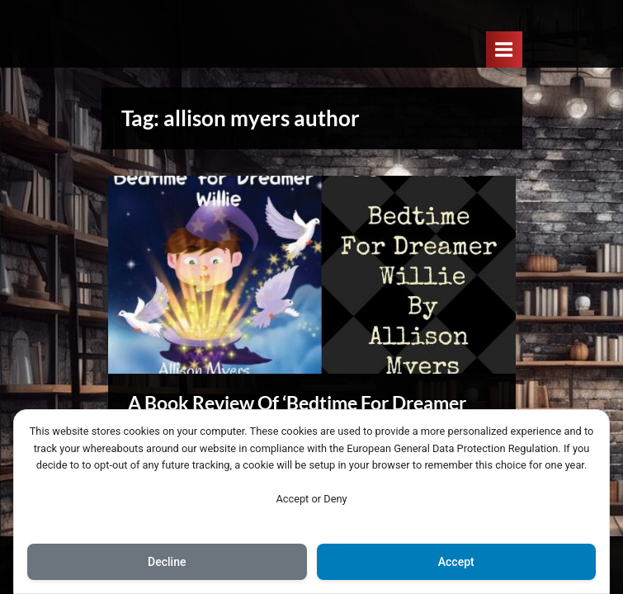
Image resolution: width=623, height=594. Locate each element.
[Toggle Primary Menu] (504, 49)
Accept (456, 561)
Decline (167, 561)
